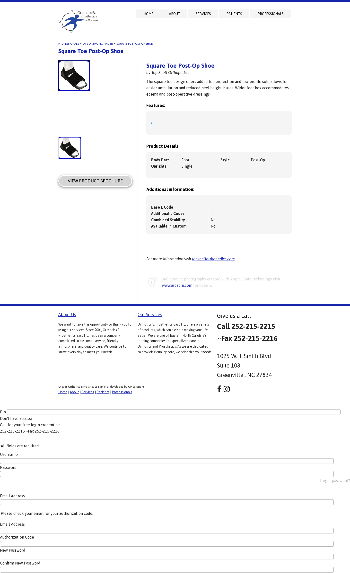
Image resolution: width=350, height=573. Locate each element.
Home (148, 14)
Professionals (271, 14)
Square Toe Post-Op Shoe (134, 43)
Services (203, 14)
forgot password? (335, 480)
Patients (234, 14)
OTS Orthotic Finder (98, 43)
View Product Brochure (95, 180)
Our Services (150, 314)
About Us (67, 314)
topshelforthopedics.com (213, 259)
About (174, 14)
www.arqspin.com (177, 285)
